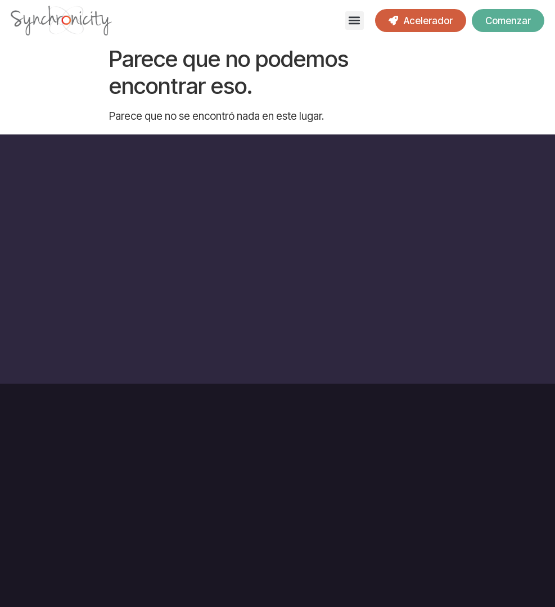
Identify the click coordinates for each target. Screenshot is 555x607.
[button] (354, 20)
